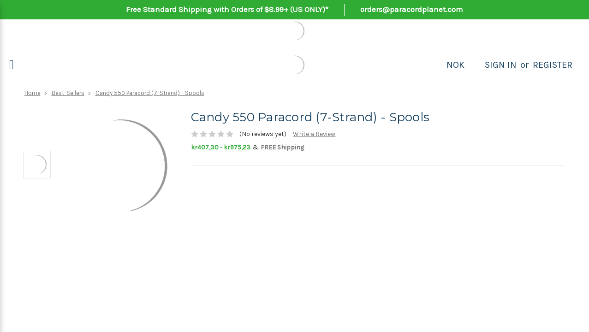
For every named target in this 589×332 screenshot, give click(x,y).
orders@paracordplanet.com (411, 9)
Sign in (501, 64)
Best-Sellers (68, 92)
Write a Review (314, 134)
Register (552, 64)
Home (32, 92)
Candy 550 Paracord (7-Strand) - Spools (149, 92)
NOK (455, 64)
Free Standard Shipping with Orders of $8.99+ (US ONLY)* (227, 9)
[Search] (475, 65)
